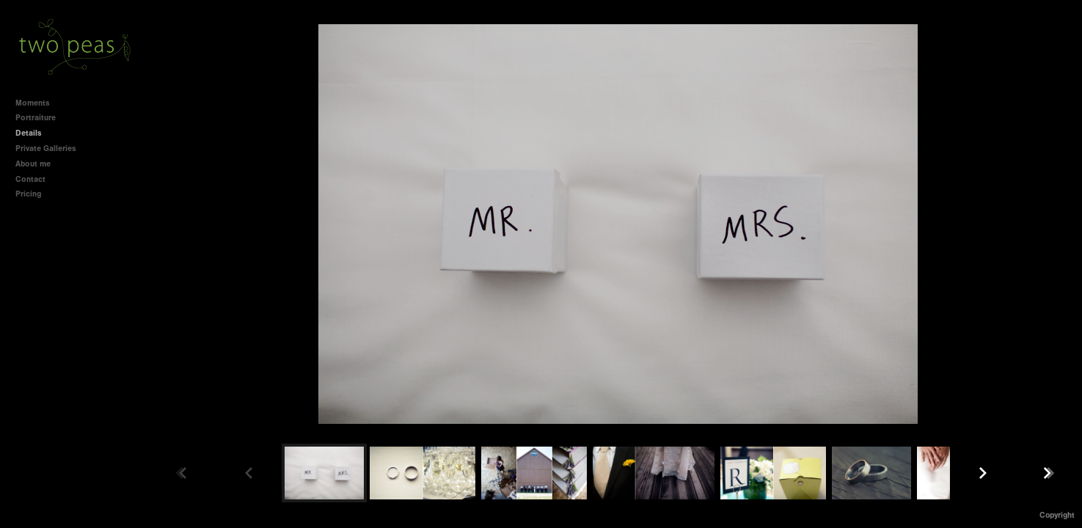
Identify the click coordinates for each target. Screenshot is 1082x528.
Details (28, 133)
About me (33, 164)
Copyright (1057, 515)
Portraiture (35, 117)
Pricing (28, 194)
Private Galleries (45, 148)
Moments (32, 103)
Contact (30, 179)
